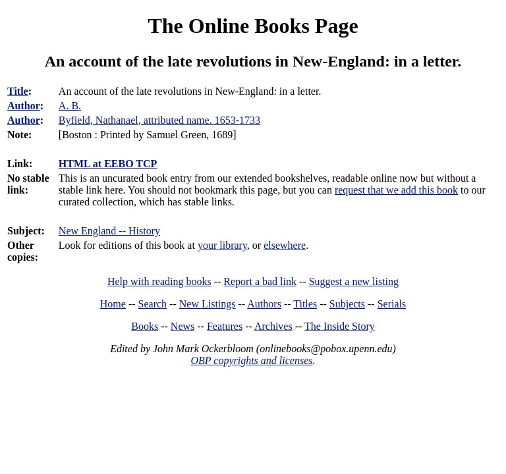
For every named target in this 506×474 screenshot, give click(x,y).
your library (222, 245)
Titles (305, 303)
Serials (392, 303)
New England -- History (109, 230)
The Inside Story (339, 326)
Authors (264, 303)
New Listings (207, 303)
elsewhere (285, 245)
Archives (273, 326)
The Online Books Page (253, 26)
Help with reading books (159, 281)
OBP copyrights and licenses (251, 360)
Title (17, 91)
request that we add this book (396, 190)
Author (23, 105)
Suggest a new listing (354, 281)
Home (113, 303)
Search (152, 303)
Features (224, 326)
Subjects (347, 303)
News (182, 326)
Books (144, 326)
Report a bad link (259, 281)
